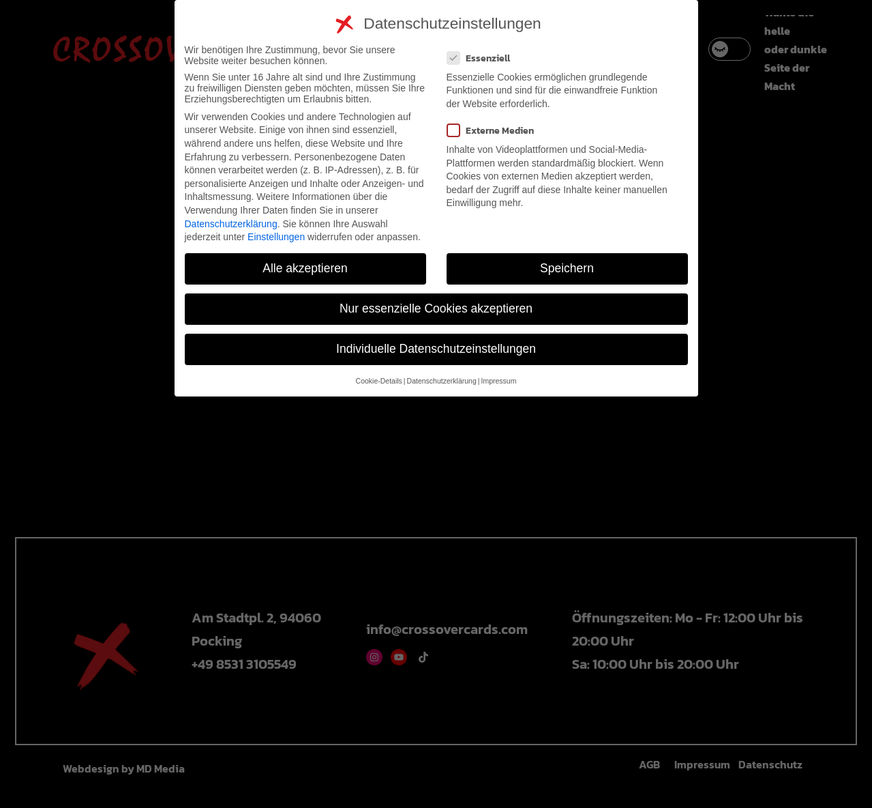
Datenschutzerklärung (231, 223)
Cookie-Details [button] (379, 381)
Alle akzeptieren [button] (305, 268)
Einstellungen (276, 236)
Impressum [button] (498, 381)
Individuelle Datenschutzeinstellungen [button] (436, 349)
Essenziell (484, 58)
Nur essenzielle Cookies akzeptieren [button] (436, 308)
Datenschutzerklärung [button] (442, 381)
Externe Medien (496, 131)
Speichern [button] (567, 268)
